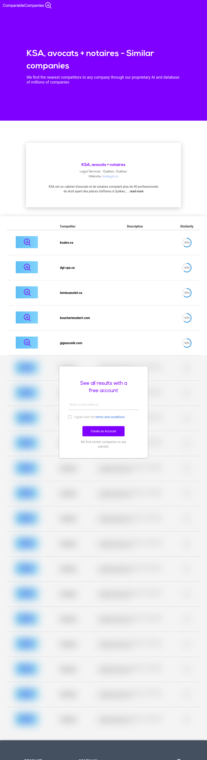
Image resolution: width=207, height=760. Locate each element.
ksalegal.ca (110, 176)
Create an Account (103, 431)
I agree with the (96, 417)
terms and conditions (110, 417)
